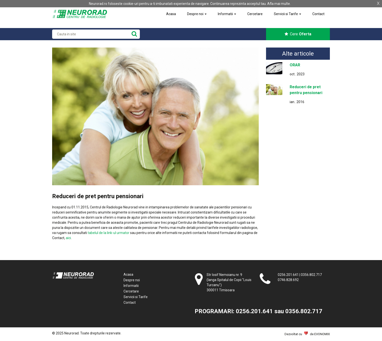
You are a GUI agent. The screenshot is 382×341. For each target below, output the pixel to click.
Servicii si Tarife (287, 14)
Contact (318, 14)
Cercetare (255, 14)
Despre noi (197, 14)
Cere (298, 34)
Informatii (227, 14)
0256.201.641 (288, 275)
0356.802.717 (311, 275)
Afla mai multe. (279, 4)
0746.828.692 (288, 280)
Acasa (171, 14)
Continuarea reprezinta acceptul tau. (238, 4)
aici (68, 238)
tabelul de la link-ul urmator (108, 233)
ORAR (295, 65)
